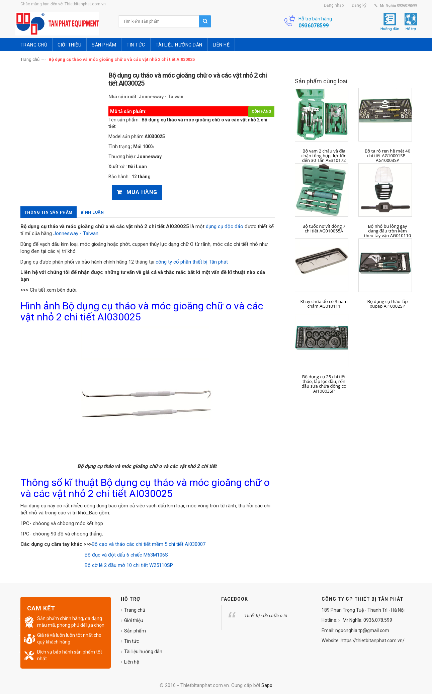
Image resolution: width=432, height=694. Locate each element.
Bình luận (92, 212)
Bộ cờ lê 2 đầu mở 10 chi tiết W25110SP (129, 565)
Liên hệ (131, 662)
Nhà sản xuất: (123, 96)
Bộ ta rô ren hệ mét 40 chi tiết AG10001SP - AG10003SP (387, 155)
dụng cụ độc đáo (224, 226)
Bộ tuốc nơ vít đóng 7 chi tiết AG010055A (324, 228)
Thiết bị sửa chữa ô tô (266, 615)
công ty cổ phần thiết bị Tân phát (192, 262)
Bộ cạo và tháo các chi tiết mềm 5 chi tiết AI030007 (148, 544)
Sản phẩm (135, 630)
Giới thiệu (133, 620)
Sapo (266, 685)
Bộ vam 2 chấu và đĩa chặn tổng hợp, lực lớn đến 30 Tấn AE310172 (324, 155)
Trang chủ (29, 59)
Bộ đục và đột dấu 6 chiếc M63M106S (126, 555)
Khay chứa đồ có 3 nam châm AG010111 (323, 304)
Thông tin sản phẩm (48, 212)
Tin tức (131, 641)
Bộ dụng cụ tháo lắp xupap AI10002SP (387, 304)
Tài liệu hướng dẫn (143, 651)
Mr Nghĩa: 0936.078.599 (367, 620)
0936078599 (313, 25)
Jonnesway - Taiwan (161, 96)
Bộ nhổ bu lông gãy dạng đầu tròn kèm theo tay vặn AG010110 (387, 231)
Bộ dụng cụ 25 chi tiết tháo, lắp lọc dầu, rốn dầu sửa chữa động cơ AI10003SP (323, 383)
